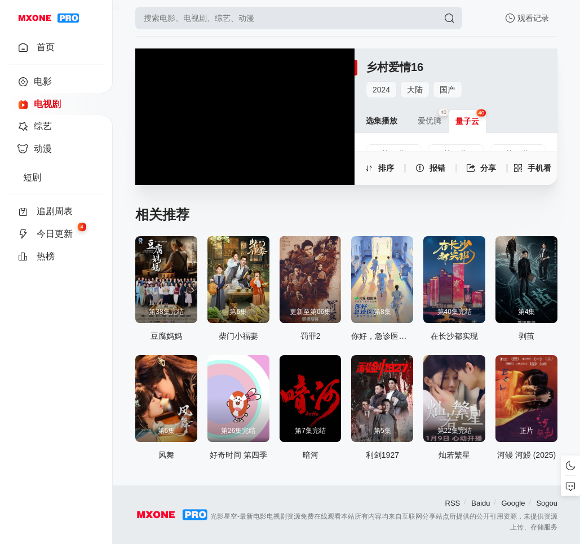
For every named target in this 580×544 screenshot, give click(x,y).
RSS (453, 503)
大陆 (415, 89)
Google (513, 503)
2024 (381, 89)
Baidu (480, 503)
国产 (447, 89)
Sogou (546, 503)
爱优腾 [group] (433, 117)
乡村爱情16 (394, 67)
